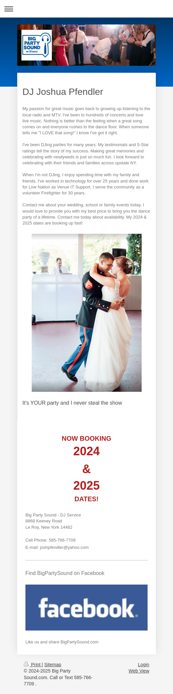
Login (143, 664)
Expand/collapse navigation (86, 9)
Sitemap (52, 664)
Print (33, 664)
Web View (138, 671)
